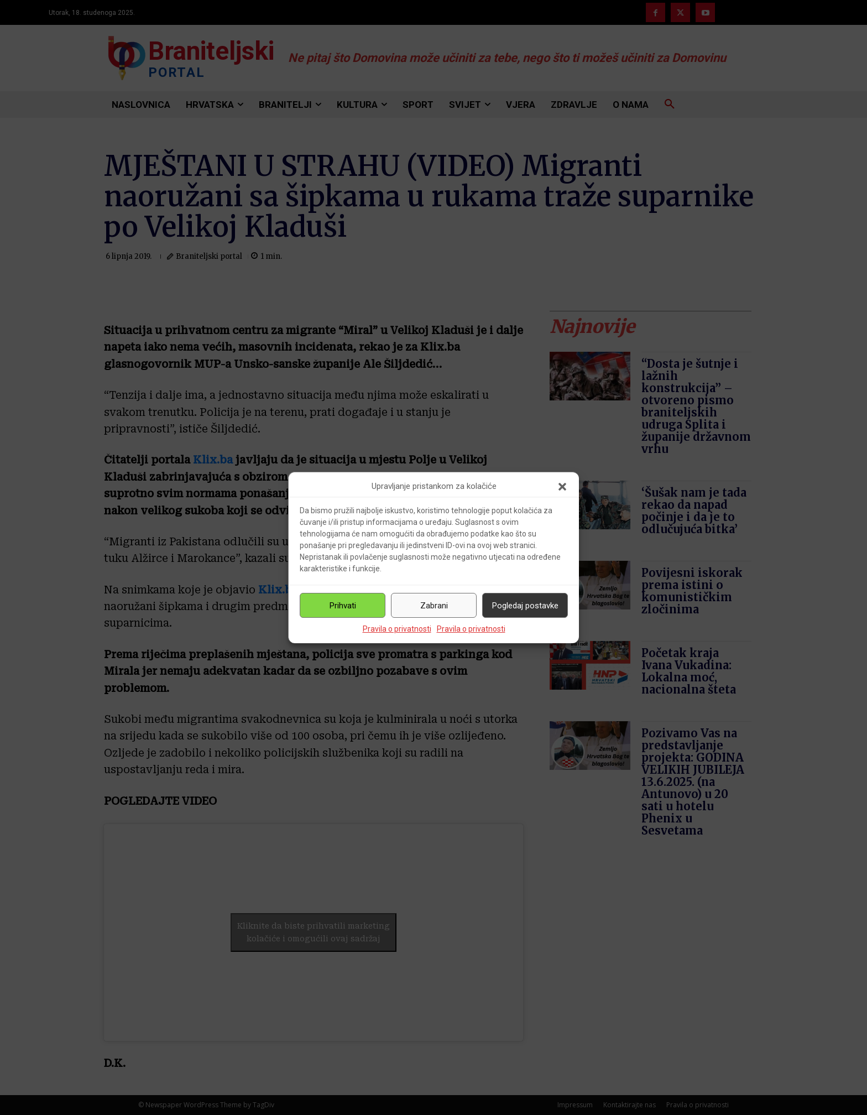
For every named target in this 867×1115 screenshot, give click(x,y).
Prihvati (343, 606)
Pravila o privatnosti (397, 628)
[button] (562, 486)
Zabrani (434, 606)
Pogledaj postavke (525, 606)
